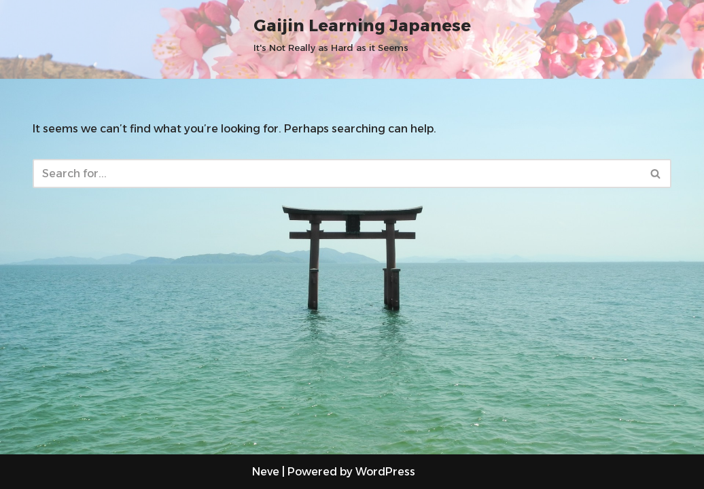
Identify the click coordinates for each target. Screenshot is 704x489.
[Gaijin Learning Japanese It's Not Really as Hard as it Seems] (362, 33)
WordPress (385, 471)
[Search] (337, 173)
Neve (265, 471)
